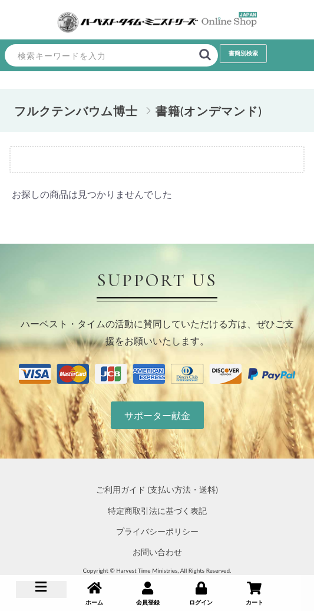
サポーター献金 (157, 415)
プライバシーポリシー (157, 531)
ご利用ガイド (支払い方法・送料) (157, 489)
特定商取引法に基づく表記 (157, 511)
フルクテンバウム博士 (76, 111)
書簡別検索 (243, 53)
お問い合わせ (157, 552)
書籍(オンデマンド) (209, 111)
